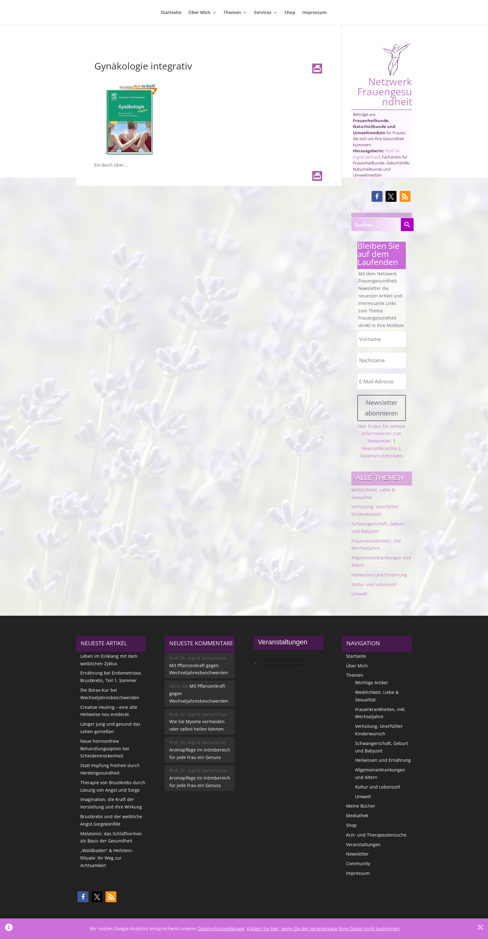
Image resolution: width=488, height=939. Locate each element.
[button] (377, 196)
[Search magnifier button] (407, 224)
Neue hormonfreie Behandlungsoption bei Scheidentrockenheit (104, 748)
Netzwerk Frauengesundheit (384, 75)
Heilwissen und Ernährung (379, 575)
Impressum (314, 12)
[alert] (288, 662)
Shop (289, 12)
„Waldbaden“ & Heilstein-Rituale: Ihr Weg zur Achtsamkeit (106, 857)
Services (262, 12)
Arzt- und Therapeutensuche (376, 835)
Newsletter (357, 854)
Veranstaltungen (363, 844)
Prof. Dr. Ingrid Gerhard (376, 154)
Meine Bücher (360, 806)
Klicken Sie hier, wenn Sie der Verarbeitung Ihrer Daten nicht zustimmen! (323, 929)
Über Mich (199, 12)
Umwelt (359, 594)
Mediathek (357, 815)
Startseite (171, 12)
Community (358, 863)
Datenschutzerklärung (221, 929)
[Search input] (376, 224)
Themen (232, 12)
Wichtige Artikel (371, 682)
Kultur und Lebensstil (373, 584)
